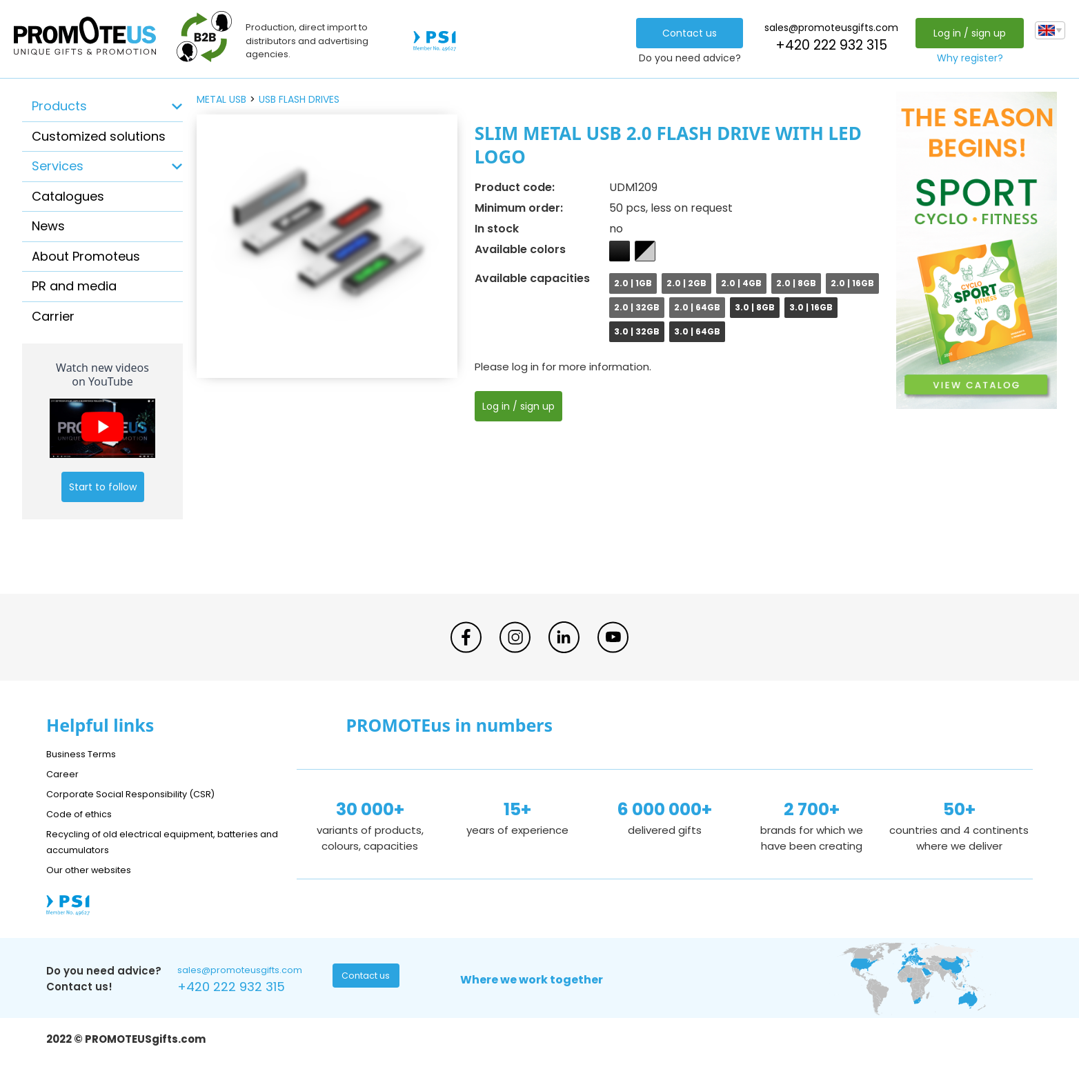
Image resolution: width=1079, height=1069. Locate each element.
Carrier (53, 316)
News (48, 225)
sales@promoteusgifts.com (828, 27)
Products (59, 105)
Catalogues (68, 196)
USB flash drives (299, 99)
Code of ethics (84, 813)
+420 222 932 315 (828, 45)
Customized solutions (99, 136)
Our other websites (95, 869)
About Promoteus (86, 256)
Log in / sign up (966, 33)
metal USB (221, 99)
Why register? (966, 58)
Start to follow (103, 487)
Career (64, 773)
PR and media (74, 285)
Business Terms (86, 753)
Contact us (686, 33)
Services (57, 165)
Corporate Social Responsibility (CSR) (142, 793)
